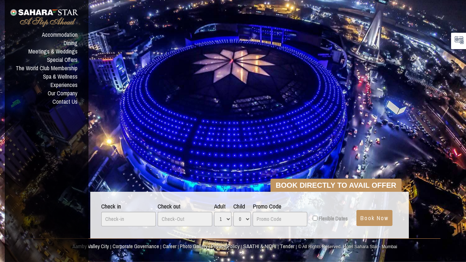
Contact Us (65, 102)
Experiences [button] (64, 85)
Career (170, 246)
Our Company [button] (63, 93)
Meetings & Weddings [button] (53, 51)
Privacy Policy (225, 246)
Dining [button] (71, 43)
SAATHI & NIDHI (259, 246)
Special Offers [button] (62, 60)
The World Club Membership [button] (47, 68)
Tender (287, 246)
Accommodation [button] (60, 35)
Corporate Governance (135, 246)
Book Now (374, 218)
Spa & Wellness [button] (60, 76)
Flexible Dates (333, 218)
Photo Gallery (194, 246)
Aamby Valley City (90, 246)
